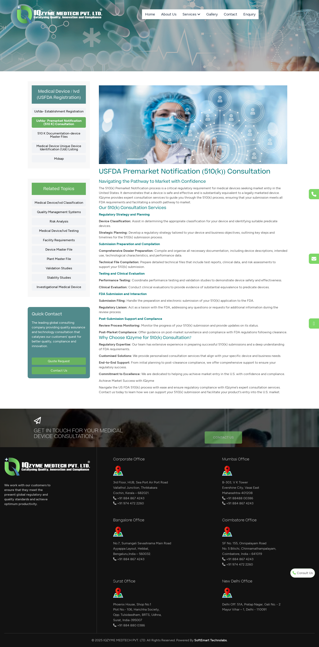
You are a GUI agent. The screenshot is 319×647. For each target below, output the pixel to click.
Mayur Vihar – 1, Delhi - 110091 (244, 609)
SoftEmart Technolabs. (210, 640)
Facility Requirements (59, 240)
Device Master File (58, 249)
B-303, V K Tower (235, 482)
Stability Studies (59, 277)
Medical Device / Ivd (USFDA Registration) (59, 94)
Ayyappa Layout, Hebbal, (131, 548)
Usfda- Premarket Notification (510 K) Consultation (59, 122)
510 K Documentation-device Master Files (58, 135)
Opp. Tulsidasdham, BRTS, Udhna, (137, 615)
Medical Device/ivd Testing (59, 231)
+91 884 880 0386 (129, 625)
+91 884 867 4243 (128, 498)
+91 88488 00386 (237, 498)
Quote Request (59, 361)
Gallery (212, 14)
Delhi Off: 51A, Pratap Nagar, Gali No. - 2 (251, 604)
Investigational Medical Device (59, 287)
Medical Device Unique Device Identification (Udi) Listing (58, 147)
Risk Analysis (59, 221)
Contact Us (59, 370)
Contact (230, 14)
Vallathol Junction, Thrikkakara (135, 488)
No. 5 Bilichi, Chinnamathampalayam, (249, 548)
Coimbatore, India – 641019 (242, 554)
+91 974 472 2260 (128, 503)
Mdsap (59, 159)
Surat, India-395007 (127, 620)
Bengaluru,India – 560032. (132, 554)
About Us (168, 14)
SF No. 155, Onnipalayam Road (244, 543)
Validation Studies (59, 268)
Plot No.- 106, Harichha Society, (136, 609)
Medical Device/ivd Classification (59, 203)
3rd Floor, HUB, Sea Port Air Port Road (140, 482)
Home (150, 14)
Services (189, 14)
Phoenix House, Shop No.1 (132, 604)
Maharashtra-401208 (237, 493)
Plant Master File (59, 259)
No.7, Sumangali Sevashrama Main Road (142, 543)
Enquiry (249, 14)
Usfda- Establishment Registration (59, 111)
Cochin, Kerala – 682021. (131, 493)
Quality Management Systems (59, 212)
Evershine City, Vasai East (240, 488)
